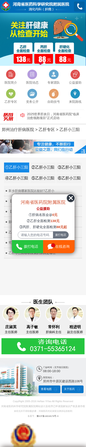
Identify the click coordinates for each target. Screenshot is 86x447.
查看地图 (46, 388)
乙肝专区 (10, 96)
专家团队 (53, 76)
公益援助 (75, 76)
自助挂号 (53, 96)
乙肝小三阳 (70, 129)
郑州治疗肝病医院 (18, 129)
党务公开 (32, 96)
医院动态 (32, 76)
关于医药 (69, 388)
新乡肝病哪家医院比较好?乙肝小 (31, 190)
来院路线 (75, 96)
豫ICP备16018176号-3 (47, 415)
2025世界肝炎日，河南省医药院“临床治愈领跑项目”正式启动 (53, 115)
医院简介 (10, 76)
